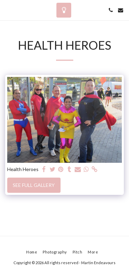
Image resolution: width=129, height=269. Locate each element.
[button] (7, 10)
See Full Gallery (34, 185)
